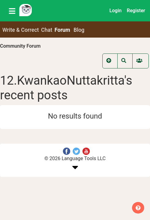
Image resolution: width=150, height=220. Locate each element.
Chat (47, 30)
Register (136, 10)
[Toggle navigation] (12, 11)
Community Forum (20, 46)
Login (115, 10)
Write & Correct (20, 30)
